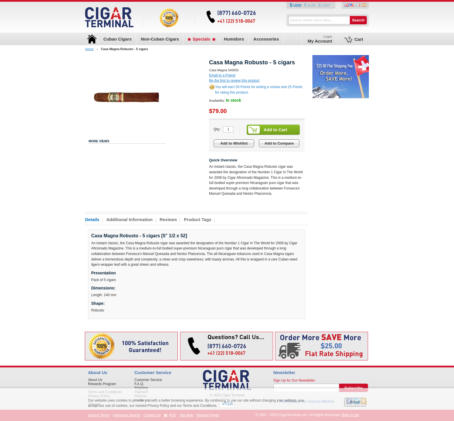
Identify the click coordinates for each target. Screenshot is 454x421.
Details (92, 219)
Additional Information (129, 219)
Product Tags (197, 219)
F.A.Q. (139, 384)
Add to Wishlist (234, 143)
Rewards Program (102, 384)
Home (89, 49)
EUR (312, 5)
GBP (325, 5)
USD (297, 5)
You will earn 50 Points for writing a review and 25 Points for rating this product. (258, 89)
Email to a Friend (222, 75)
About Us (95, 380)
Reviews (168, 219)
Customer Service (148, 380)
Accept (355, 402)
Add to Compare (279, 143)
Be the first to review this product (234, 81)
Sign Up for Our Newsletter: (294, 380)
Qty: (217, 129)
